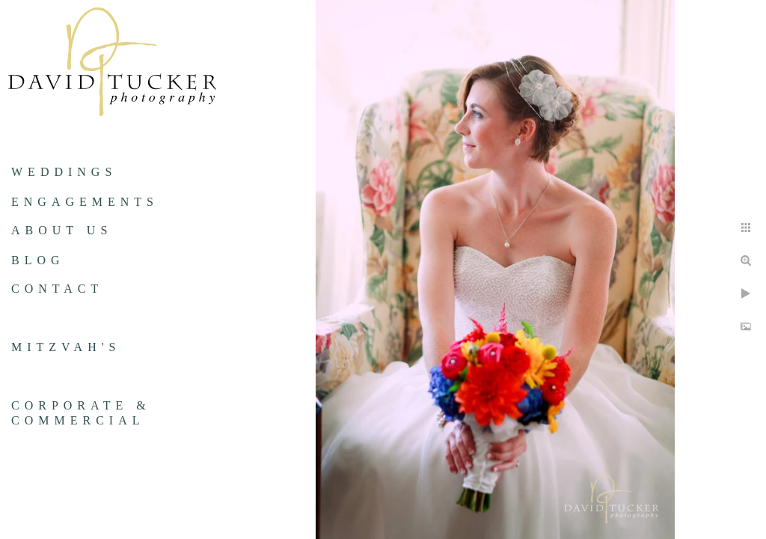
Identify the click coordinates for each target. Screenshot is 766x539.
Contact (57, 288)
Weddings (64, 171)
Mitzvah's (65, 347)
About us (61, 230)
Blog (38, 260)
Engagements (85, 201)
